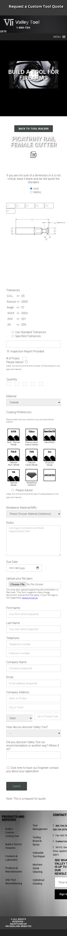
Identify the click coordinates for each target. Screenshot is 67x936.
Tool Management (40, 827)
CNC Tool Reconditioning (13, 881)
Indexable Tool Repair (39, 854)
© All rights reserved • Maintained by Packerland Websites (18, 923)
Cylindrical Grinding (38, 882)
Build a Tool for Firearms (13, 846)
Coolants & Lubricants (11, 858)
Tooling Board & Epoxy (37, 841)
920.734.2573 (60, 829)
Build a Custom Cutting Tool (12, 832)
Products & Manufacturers (13, 870)
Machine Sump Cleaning (37, 868)
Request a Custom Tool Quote (36, 6)
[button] (57, 36)
